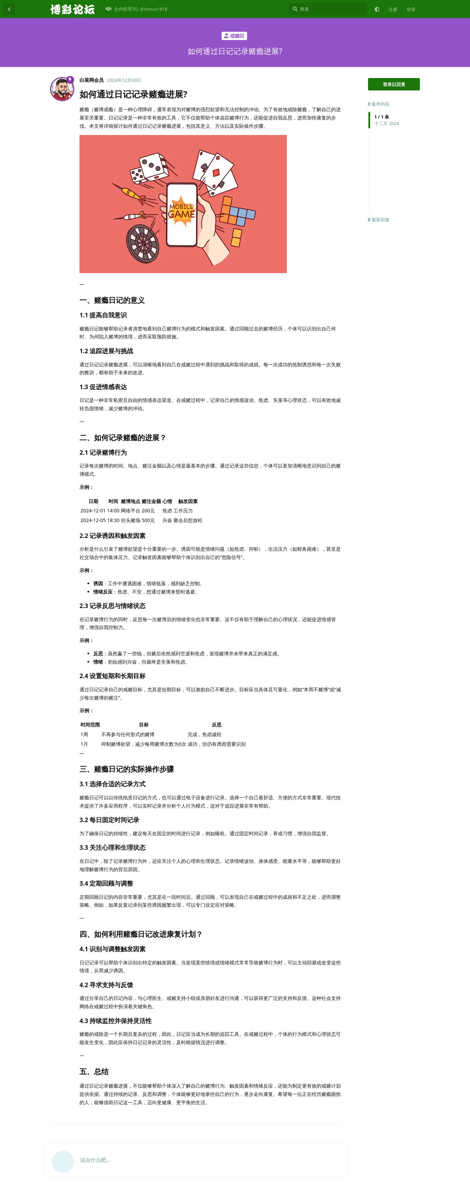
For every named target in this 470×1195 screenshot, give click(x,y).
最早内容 (378, 104)
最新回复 (378, 219)
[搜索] (328, 9)
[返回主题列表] (9, 9)
